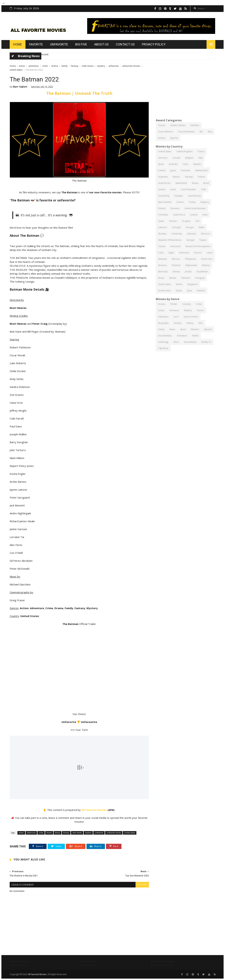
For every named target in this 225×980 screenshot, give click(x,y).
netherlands (201, 170)
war (201, 323)
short (176, 341)
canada (176, 157)
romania (175, 208)
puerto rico (207, 258)
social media (190, 341)
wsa (210, 131)
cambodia (176, 233)
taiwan (202, 239)
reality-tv (206, 341)
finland (161, 208)
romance (174, 310)
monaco (176, 258)
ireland (161, 170)
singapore (192, 284)
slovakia (162, 233)
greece (180, 202)
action (22, 65)
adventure (33, 65)
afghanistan (191, 265)
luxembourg (194, 195)
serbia (179, 284)
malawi (172, 277)
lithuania (191, 233)
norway (189, 176)
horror (200, 310)
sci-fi (176, 316)
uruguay (186, 220)
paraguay (200, 277)
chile (203, 189)
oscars (161, 125)
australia (173, 164)
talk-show (163, 348)
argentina (163, 176)
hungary (178, 195)
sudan (179, 290)
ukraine (173, 220)
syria (189, 290)
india (204, 214)
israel (173, 189)
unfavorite (113, 65)
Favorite (36, 44)
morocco (205, 233)
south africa (179, 214)
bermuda (163, 271)
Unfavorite (59, 44)
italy (200, 157)
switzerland (181, 183)
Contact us (125, 44)
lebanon (162, 227)
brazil (206, 183)
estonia (176, 271)
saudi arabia (164, 284)
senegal (190, 239)
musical (208, 329)
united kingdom (184, 151)
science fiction (191, 316)
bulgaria (205, 202)
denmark (185, 170)
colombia (163, 214)
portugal (176, 227)
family (65, 65)
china (185, 164)
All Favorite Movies (94, 810)
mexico (176, 176)
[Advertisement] (185, 88)
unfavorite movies (131, 65)
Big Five (81, 44)
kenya (161, 277)
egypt (171, 252)
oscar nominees (186, 131)
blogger (142, 885)
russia (195, 183)
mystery (101, 65)
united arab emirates (195, 208)
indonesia (184, 252)
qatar (161, 220)
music (172, 329)
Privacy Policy (154, 44)
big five (174, 137)
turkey (192, 202)
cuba (160, 252)
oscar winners (165, 131)
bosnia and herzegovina (198, 246)
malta (201, 227)
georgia (190, 227)
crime (45, 65)
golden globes (177, 125)
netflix (195, 335)
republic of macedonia (169, 239)
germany (162, 157)
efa (201, 131)
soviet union (164, 290)
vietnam (201, 290)
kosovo (198, 252)
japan (173, 170)
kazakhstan (202, 271)
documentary (165, 335)
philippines (190, 258)
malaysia (162, 258)
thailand (176, 265)
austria (161, 189)
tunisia (161, 246)
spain (161, 164)
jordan (188, 271)
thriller (173, 304)
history (190, 323)
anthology (163, 341)
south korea (164, 183)
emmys (161, 137)
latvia (210, 252)
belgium (189, 157)
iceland (193, 214)
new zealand (164, 202)
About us (101, 44)
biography (163, 323)
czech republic (188, 189)
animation (182, 335)
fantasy (74, 65)
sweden (197, 164)
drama (54, 65)
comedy (186, 304)
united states (16, 69)
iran (197, 220)
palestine (185, 277)
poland (201, 176)
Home (17, 44)
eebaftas (195, 125)
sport (183, 329)
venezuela (175, 246)
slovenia (162, 265)
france (201, 151)
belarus (206, 265)
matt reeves (88, 65)
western (195, 329)
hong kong (163, 195)
